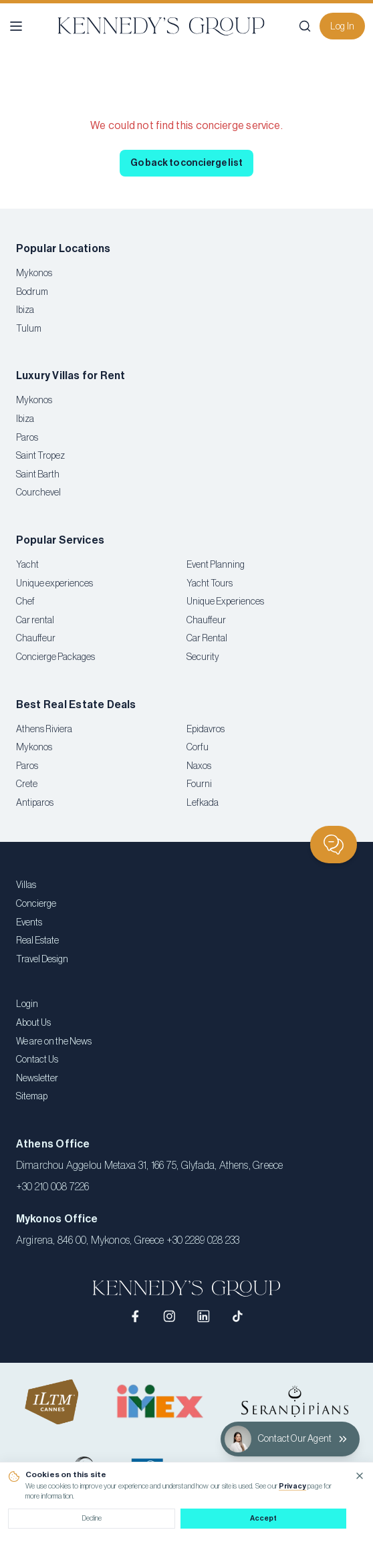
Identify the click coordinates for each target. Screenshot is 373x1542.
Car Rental (206, 638)
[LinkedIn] (204, 1316)
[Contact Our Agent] (290, 1439)
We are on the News (54, 1042)
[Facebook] (136, 1316)
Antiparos (34, 803)
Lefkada (202, 803)
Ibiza (25, 310)
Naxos (198, 766)
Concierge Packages (55, 657)
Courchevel (38, 493)
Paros (27, 438)
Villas (26, 885)
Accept (263, 1518)
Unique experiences (54, 583)
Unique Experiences (225, 602)
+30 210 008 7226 (53, 1187)
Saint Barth (37, 474)
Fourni (199, 784)
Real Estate (37, 941)
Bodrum (32, 292)
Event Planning (215, 565)
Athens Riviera (44, 729)
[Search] (305, 26)
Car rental (35, 620)
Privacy (292, 1486)
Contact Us (37, 1060)
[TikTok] (238, 1316)
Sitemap (31, 1096)
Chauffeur (35, 638)
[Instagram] (169, 1316)
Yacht (27, 565)
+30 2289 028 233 (203, 1240)
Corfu (197, 747)
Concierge (36, 904)
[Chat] (333, 844)
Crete (26, 784)
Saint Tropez (40, 456)
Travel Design (42, 959)
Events (29, 922)
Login (27, 1004)
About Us (33, 1023)
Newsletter (37, 1078)
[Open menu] (16, 26)
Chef (25, 602)
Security (202, 657)
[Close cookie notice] (359, 1475)
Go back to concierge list (186, 163)
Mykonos (34, 273)
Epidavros (205, 729)
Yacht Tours (209, 583)
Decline (92, 1518)
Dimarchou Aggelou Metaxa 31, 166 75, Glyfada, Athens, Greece (149, 1165)
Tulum (28, 329)
